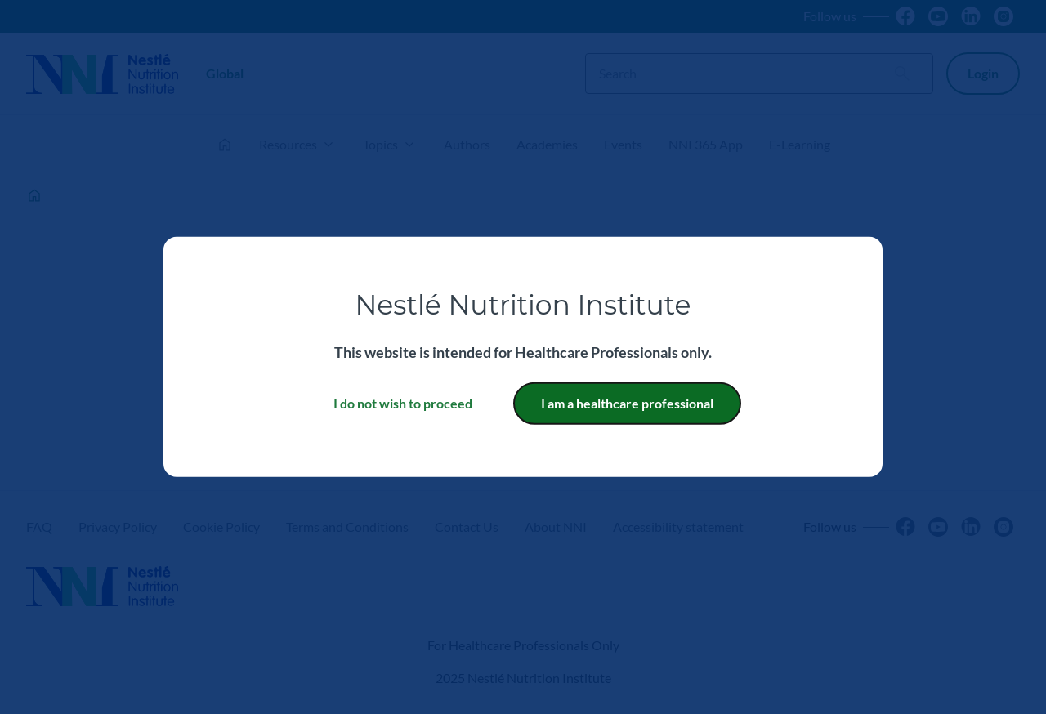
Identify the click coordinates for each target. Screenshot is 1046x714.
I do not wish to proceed (402, 403)
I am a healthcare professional (627, 403)
